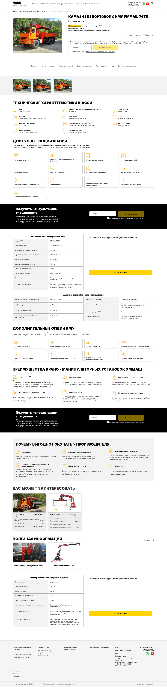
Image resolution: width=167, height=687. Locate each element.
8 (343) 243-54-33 (147, 649)
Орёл (20, 11)
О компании (98, 4)
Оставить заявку (120, 272)
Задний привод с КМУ (45, 653)
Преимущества (101, 66)
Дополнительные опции (85, 66)
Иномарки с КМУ (43, 655)
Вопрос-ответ (120, 656)
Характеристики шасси (47, 66)
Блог (117, 653)
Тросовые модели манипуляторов (23, 652)
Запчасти (53, 4)
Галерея (33, 66)
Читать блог (148, 540)
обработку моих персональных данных (100, 52)
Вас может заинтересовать (127, 66)
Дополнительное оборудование (70, 648)
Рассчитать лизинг (134, 35)
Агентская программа (74, 4)
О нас (117, 647)
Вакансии (88, 4)
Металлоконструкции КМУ (99, 647)
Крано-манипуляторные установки (22, 648)
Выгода (112, 66)
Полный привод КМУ (39, 11)
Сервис (62, 4)
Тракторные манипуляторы (21, 657)
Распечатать (148, 35)
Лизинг (15, 674)
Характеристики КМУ (66, 66)
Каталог (44, 4)
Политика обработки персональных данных (59, 684)
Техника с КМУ (27, 11)
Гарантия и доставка (123, 650)
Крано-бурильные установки (22, 654)
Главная (15, 11)
